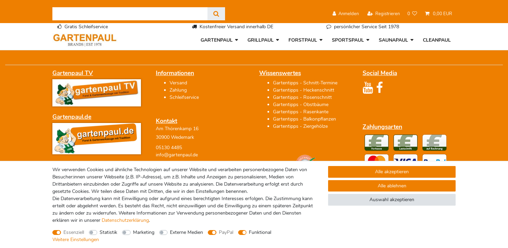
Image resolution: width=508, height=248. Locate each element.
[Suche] (216, 13)
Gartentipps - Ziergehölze (300, 126)
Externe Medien (186, 232)
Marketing (143, 232)
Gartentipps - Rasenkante (300, 111)
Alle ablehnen (392, 186)
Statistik (108, 232)
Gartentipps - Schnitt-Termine (305, 83)
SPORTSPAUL (348, 40)
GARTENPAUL (217, 40)
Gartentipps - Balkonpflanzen (304, 119)
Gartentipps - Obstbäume (300, 104)
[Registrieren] (384, 14)
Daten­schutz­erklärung (125, 220)
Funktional (260, 232)
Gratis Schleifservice (86, 26)
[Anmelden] (346, 14)
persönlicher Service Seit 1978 (366, 26)
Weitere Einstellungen (75, 239)
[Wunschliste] (412, 14)
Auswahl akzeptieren (391, 199)
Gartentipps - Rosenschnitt (302, 97)
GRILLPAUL (260, 40)
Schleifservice (184, 97)
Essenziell (73, 232)
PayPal (226, 232)
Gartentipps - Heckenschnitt (303, 90)
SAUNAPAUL (393, 40)
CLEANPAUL (437, 40)
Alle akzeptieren (392, 171)
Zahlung (178, 90)
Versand (178, 83)
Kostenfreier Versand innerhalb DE (236, 26)
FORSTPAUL (302, 40)
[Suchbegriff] (129, 13)
